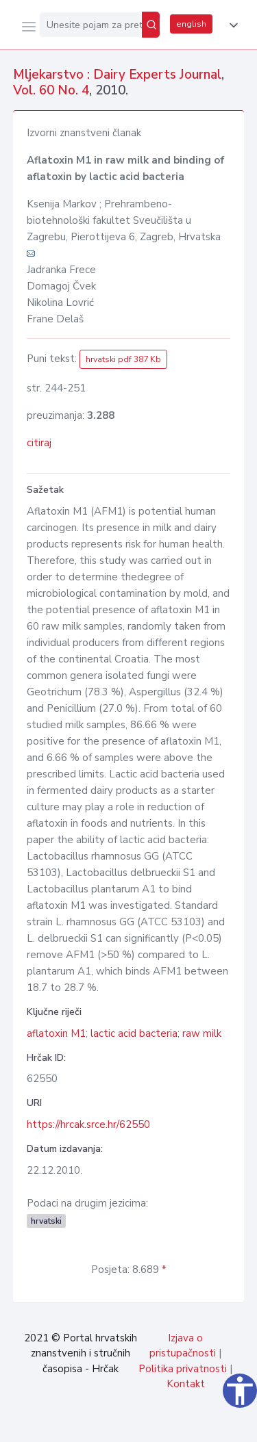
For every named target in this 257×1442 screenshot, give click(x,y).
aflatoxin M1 (56, 1033)
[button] (231, 25)
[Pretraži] (151, 25)
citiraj (39, 443)
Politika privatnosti (182, 1369)
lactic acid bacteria (134, 1033)
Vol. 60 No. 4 (51, 90)
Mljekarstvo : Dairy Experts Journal (117, 74)
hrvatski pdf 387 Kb (123, 359)
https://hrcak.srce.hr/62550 (88, 1124)
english (191, 23)
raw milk (201, 1033)
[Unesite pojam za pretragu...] (91, 25)
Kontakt (186, 1384)
